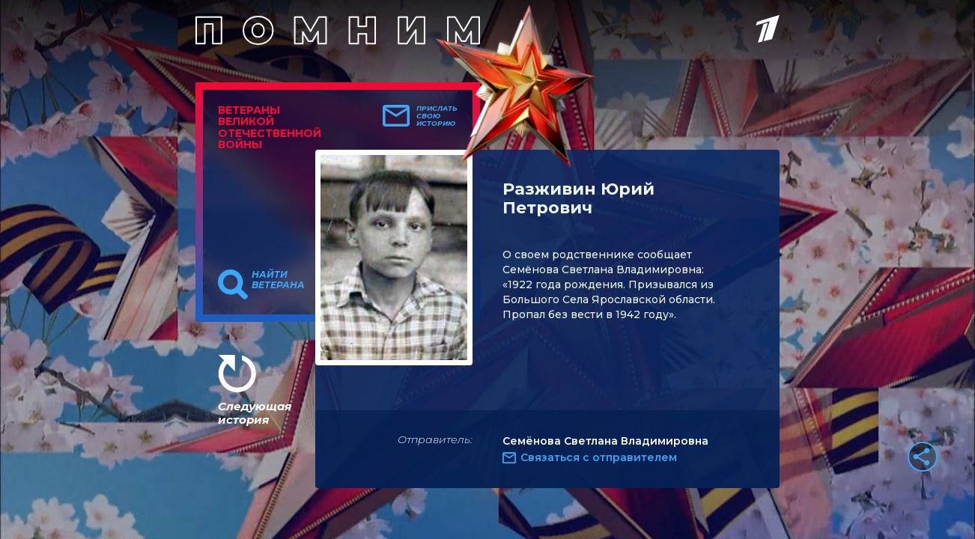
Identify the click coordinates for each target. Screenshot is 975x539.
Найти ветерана (278, 280)
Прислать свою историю (437, 116)
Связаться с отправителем (598, 457)
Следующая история (254, 413)
